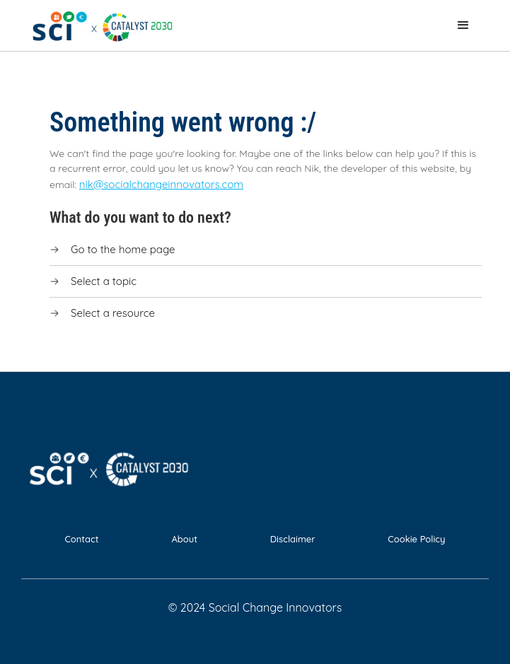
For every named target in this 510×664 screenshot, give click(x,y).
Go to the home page (123, 249)
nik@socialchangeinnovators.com (161, 184)
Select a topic (104, 281)
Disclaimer (292, 538)
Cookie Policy (416, 538)
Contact (81, 538)
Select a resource (113, 313)
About (184, 538)
